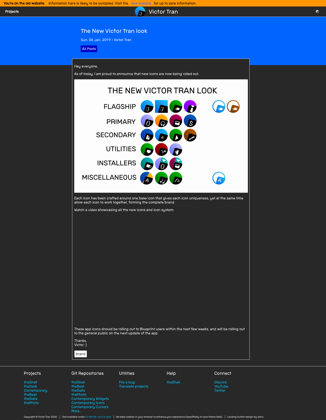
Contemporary (35, 390)
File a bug (127, 382)
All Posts (89, 49)
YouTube (221, 386)
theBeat (30, 395)
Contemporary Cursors (89, 407)
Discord (220, 382)
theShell (30, 382)
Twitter (220, 390)
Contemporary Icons (88, 403)
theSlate (30, 399)
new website (141, 3)
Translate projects (133, 386)
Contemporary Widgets (90, 399)
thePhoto (31, 403)
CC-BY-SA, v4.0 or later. (98, 416)
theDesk (30, 386)
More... (76, 411)
